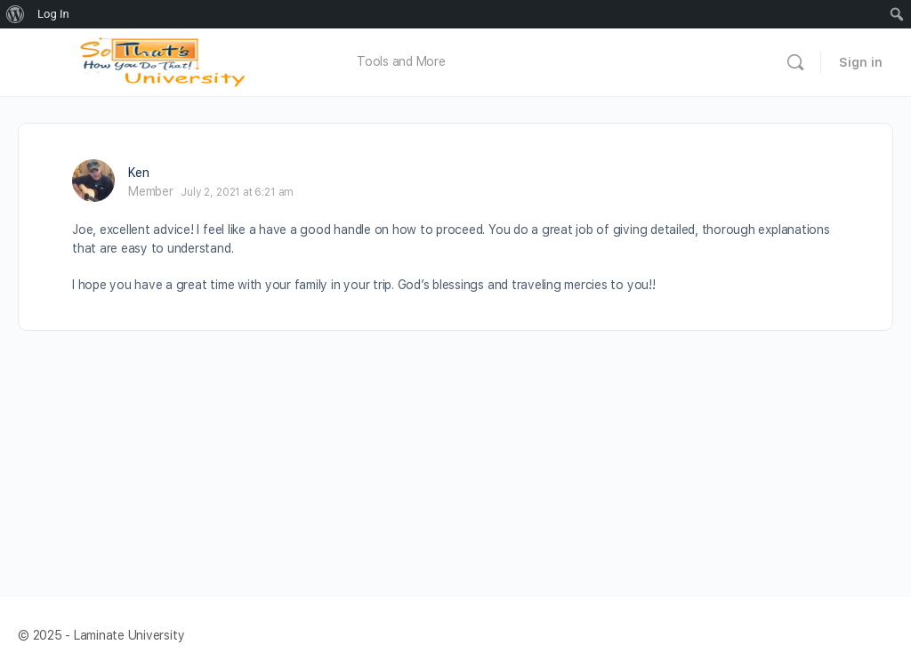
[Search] (795, 62)
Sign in (861, 62)
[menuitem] (15, 14)
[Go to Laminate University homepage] (167, 60)
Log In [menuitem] (53, 13)
